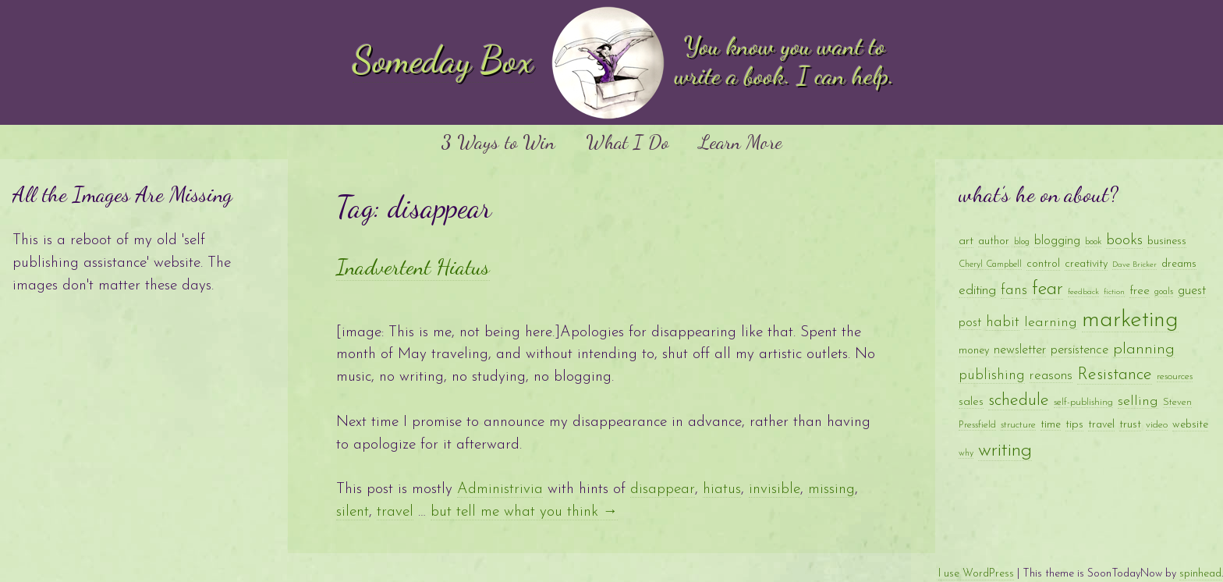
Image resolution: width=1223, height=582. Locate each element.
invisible (774, 489)
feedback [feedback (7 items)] (1083, 292)
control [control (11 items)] (1043, 264)
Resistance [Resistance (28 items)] (1114, 375)
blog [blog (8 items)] (1022, 242)
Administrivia (500, 489)
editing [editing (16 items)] (977, 290)
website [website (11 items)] (1190, 425)
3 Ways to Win (498, 142)
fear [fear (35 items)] (1047, 289)
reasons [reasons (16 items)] (1051, 375)
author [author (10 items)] (993, 241)
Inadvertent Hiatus (413, 267)
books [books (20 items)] (1124, 240)
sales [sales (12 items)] (971, 402)
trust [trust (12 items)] (1130, 425)
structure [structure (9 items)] (1018, 425)
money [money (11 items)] (974, 351)
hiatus (722, 489)
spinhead (1200, 574)
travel (395, 512)
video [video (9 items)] (1157, 425)
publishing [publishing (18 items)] (992, 375)
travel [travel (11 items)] (1101, 425)
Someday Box (443, 59)
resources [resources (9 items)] (1175, 376)
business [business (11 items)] (1166, 241)
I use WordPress (976, 574)
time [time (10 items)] (1050, 425)
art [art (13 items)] (966, 241)
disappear (662, 489)
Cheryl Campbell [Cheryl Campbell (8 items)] (990, 264)
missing (831, 489)
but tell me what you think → (524, 512)
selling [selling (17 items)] (1138, 401)
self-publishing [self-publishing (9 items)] (1083, 402)
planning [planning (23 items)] (1144, 349)
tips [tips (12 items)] (1074, 425)
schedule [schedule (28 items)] (1018, 401)
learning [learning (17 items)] (1050, 322)
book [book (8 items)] (1093, 242)
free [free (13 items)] (1139, 291)
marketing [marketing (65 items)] (1130, 320)
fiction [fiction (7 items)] (1114, 292)
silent (352, 512)
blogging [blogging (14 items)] (1057, 241)
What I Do (627, 142)
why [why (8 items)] (966, 453)
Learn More (740, 142)
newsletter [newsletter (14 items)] (1020, 350)
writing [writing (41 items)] (1005, 450)
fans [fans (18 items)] (1014, 290)
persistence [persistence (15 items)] (1079, 350)
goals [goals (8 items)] (1163, 291)
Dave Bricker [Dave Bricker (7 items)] (1134, 265)
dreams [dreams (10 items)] (1178, 264)
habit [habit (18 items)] (1002, 322)
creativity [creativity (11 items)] (1086, 264)
